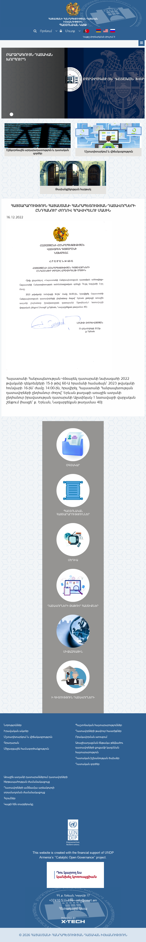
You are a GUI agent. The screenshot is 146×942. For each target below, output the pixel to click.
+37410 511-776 (61, 900)
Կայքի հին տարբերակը (18, 804)
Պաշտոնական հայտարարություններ (98, 725)
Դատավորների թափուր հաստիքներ (98, 731)
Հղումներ (9, 798)
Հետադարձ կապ (73, 908)
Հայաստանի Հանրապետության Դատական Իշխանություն (73, 22)
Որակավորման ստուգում (91, 737)
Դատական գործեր (87, 764)
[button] (11, 114)
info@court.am (86, 900)
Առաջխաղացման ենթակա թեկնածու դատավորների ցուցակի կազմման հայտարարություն (99, 747)
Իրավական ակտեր (16, 731)
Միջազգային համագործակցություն (26, 748)
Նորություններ (12, 725)
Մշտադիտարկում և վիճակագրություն (28, 737)
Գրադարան (11, 742)
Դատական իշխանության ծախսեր (97, 758)
